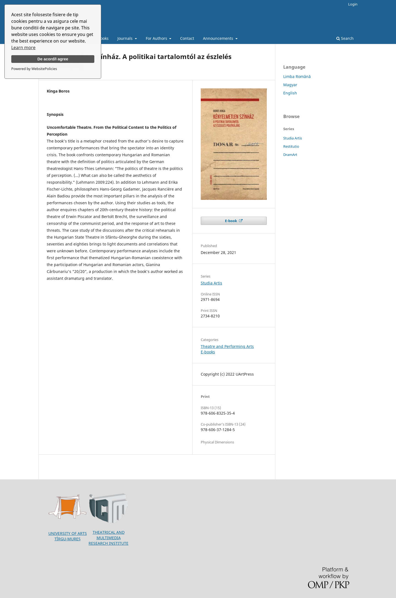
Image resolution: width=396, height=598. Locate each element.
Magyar (290, 84)
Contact (187, 38)
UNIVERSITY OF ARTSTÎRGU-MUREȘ (67, 536)
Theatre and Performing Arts (227, 346)
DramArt (290, 154)
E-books (101, 38)
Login (353, 4)
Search (345, 38)
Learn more (23, 47)
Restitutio (291, 146)
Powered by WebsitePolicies (34, 68)
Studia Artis (211, 283)
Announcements (218, 38)
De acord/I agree (52, 59)
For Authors (157, 38)
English (290, 93)
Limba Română (297, 76)
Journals (125, 38)
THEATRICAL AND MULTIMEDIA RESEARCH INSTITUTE (108, 538)
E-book (231, 220)
